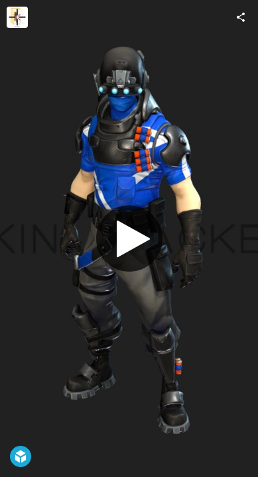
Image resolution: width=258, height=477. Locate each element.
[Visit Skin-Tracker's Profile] (17, 17)
